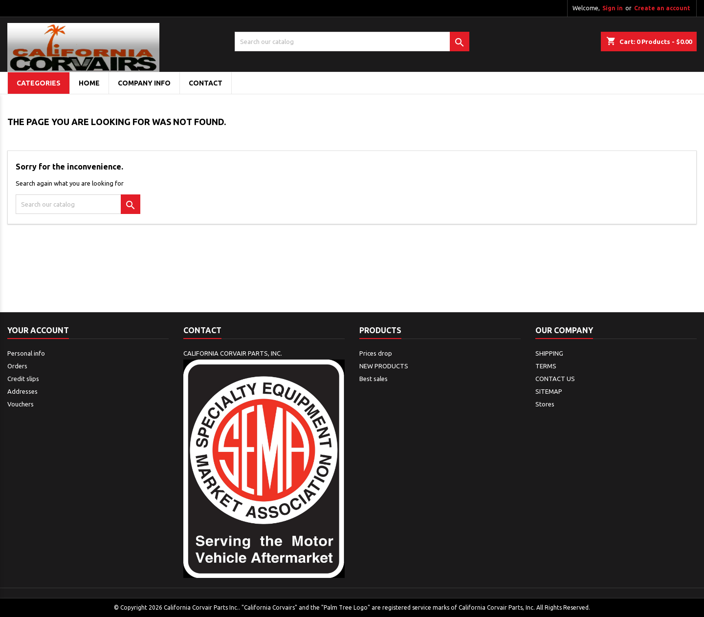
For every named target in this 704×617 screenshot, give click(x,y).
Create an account (662, 8)
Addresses (22, 391)
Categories (39, 83)
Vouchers (20, 404)
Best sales (373, 378)
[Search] (352, 41)
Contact (202, 330)
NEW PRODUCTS (383, 365)
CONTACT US (555, 378)
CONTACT (205, 83)
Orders (17, 365)
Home (89, 83)
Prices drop (375, 353)
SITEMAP (548, 391)
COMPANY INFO (144, 83)
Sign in (612, 8)
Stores (544, 404)
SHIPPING (549, 353)
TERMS (545, 365)
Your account (38, 330)
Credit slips (23, 378)
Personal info (26, 353)
